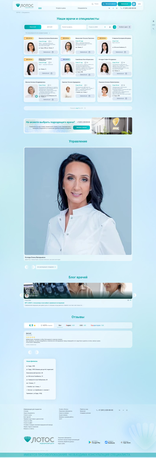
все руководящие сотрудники (45, 267)
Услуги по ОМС (28, 421)
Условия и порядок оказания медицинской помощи (38, 425)
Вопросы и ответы (29, 428)
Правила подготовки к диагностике (34, 419)
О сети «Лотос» (63, 409)
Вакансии (82, 411)
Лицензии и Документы (65, 411)
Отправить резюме (85, 413)
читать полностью (31, 344)
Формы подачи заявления (31, 426)
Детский (49, 27)
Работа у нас (84, 409)
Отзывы (26, 411)
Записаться (124, 4)
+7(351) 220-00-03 (83, 122)
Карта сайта (61, 443)
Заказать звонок (81, 127)
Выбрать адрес (125, 27)
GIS (82, 325)
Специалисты (82, 8)
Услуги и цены (61, 8)
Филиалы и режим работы (66, 417)
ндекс (70, 325)
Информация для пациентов (32, 409)
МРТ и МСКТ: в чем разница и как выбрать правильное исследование (44, 303)
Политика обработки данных (66, 441)
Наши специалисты (29, 413)
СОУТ (60, 419)
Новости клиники (64, 413)
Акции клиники (63, 415)
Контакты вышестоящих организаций (68, 439)
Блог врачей (27, 417)
